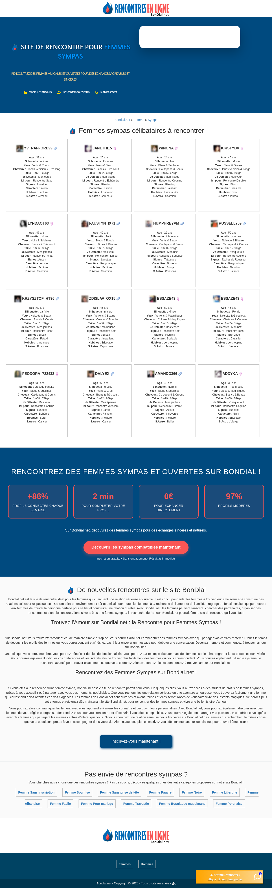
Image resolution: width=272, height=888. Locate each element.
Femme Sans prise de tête (119, 792)
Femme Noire (192, 792)
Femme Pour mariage (97, 803)
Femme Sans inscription (36, 792)
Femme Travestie (136, 803)
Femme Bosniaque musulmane (182, 803)
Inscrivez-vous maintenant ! (135, 741)
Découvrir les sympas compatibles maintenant (135, 547)
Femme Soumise (77, 792)
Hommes (147, 864)
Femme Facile (60, 803)
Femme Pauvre (160, 792)
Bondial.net (104, 883)
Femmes (125, 864)
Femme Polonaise (229, 803)
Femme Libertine (224, 792)
